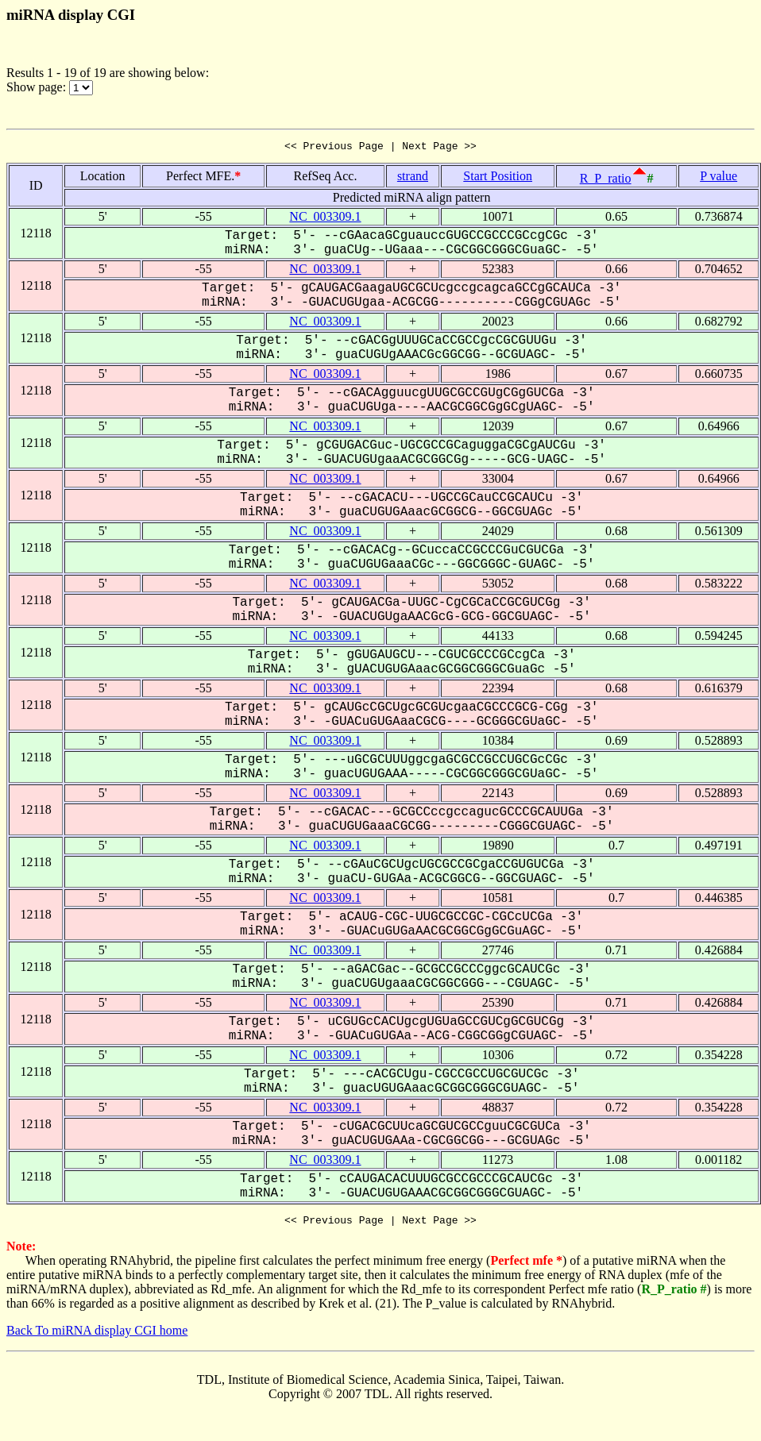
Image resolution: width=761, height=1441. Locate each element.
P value (718, 178)
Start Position (497, 178)
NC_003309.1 (325, 218)
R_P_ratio (606, 180)
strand (412, 178)
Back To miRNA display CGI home (96, 1335)
